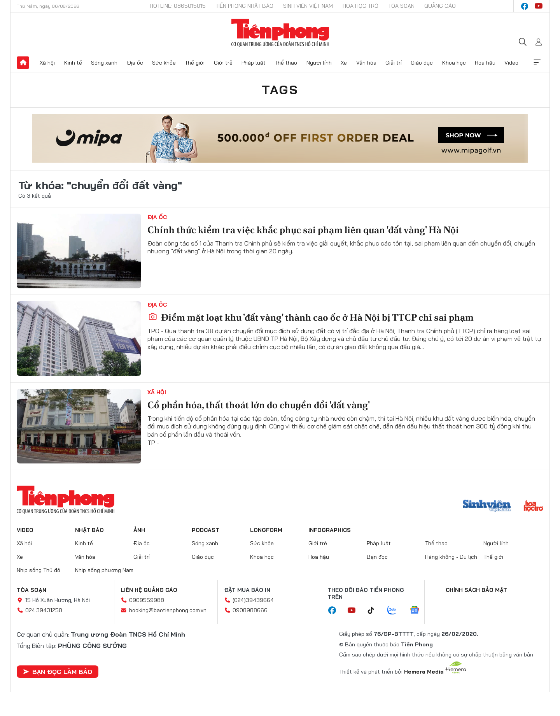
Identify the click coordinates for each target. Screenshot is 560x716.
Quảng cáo (440, 5)
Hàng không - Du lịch (451, 556)
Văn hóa (366, 62)
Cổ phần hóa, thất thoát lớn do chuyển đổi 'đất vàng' (258, 405)
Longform (266, 529)
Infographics (329, 529)
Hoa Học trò (360, 5)
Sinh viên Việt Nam (308, 5)
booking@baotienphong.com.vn (167, 610)
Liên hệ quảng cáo (149, 589)
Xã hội (47, 62)
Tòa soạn (401, 5)
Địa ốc (135, 62)
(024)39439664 (253, 600)
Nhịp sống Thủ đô (38, 570)
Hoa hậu (485, 62)
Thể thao (286, 62)
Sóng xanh (104, 62)
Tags (280, 89)
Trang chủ (23, 62)
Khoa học (454, 62)
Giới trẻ (223, 62)
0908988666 (250, 610)
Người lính (319, 62)
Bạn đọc (377, 556)
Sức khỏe (164, 62)
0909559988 (146, 600)
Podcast (205, 529)
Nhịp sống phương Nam (104, 570)
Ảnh (139, 529)
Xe (344, 62)
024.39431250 (43, 610)
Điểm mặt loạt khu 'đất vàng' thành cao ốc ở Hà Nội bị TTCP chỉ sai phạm (311, 317)
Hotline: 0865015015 (178, 5)
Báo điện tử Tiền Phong (280, 33)
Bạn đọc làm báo (57, 672)
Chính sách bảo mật (476, 589)
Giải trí (393, 62)
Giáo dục (422, 62)
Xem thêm (537, 62)
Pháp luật (254, 62)
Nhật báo (89, 529)
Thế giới (195, 62)
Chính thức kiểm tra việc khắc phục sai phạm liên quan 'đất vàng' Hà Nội (303, 230)
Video (511, 62)
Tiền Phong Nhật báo (244, 5)
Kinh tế (73, 62)
